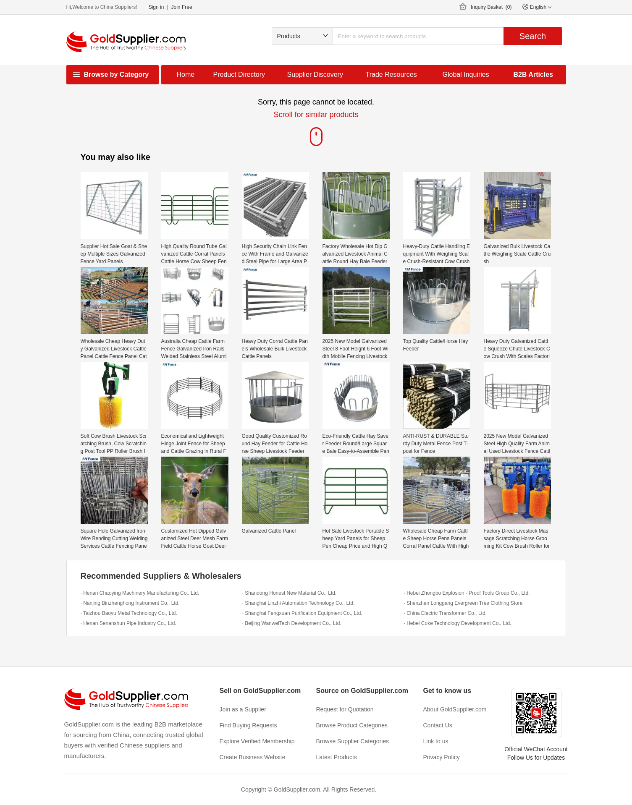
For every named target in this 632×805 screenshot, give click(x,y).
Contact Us (437, 725)
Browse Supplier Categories (352, 741)
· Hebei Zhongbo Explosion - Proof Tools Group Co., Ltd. (467, 593)
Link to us (435, 741)
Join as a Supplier (243, 709)
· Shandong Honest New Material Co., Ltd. (289, 593)
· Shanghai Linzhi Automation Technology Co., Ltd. (298, 603)
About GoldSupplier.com (455, 709)
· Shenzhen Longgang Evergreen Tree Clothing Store (463, 603)
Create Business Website (253, 757)
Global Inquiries (466, 74)
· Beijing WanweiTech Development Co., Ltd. (291, 623)
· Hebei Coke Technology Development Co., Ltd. (457, 623)
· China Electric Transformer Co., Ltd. (445, 613)
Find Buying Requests (248, 725)
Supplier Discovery (315, 74)
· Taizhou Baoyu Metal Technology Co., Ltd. (129, 613)
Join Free (181, 7)
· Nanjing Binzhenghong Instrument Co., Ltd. (130, 603)
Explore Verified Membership (257, 741)
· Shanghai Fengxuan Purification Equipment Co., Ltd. (302, 613)
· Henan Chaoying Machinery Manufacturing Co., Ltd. (140, 593)
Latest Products (336, 757)
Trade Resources (391, 74)
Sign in (156, 7)
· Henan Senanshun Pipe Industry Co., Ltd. (128, 623)
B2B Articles (533, 74)
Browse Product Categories (352, 725)
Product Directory (239, 74)
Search (532, 36)
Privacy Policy (441, 757)
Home (186, 74)
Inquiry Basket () (491, 7)
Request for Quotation (345, 709)
